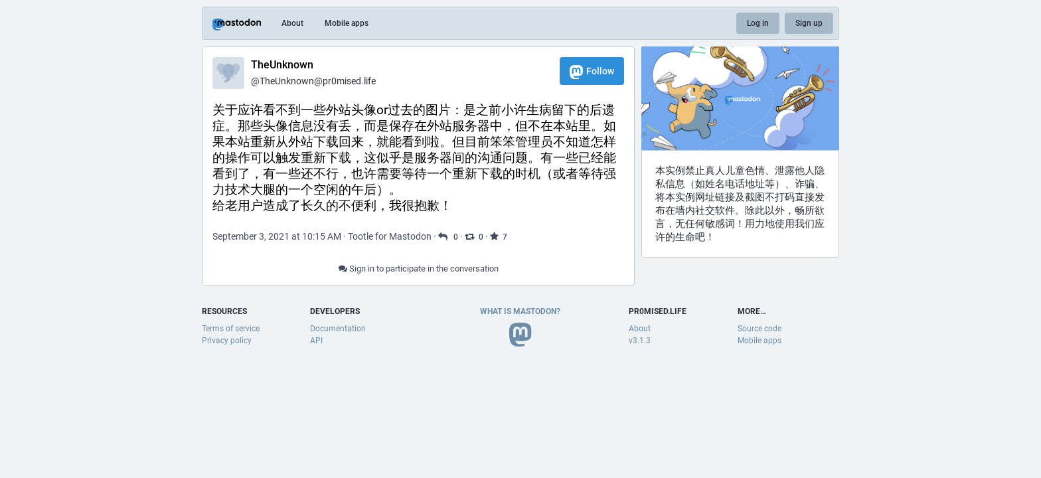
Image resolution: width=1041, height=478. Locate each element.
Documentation (338, 328)
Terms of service (231, 328)
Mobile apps (346, 23)
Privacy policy (227, 340)
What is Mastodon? (520, 311)
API (316, 340)
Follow (592, 72)
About (292, 23)
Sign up (809, 23)
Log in (758, 23)
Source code (759, 328)
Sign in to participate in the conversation (419, 269)
